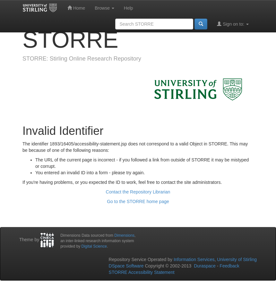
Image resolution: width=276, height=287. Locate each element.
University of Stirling (237, 259)
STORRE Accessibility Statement (142, 272)
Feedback (229, 265)
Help (128, 8)
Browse (104, 8)
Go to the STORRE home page (138, 201)
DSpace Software (126, 265)
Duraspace (205, 265)
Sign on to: (233, 24)
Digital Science (94, 246)
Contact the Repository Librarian (138, 191)
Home (76, 8)
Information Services (194, 259)
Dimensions (124, 235)
